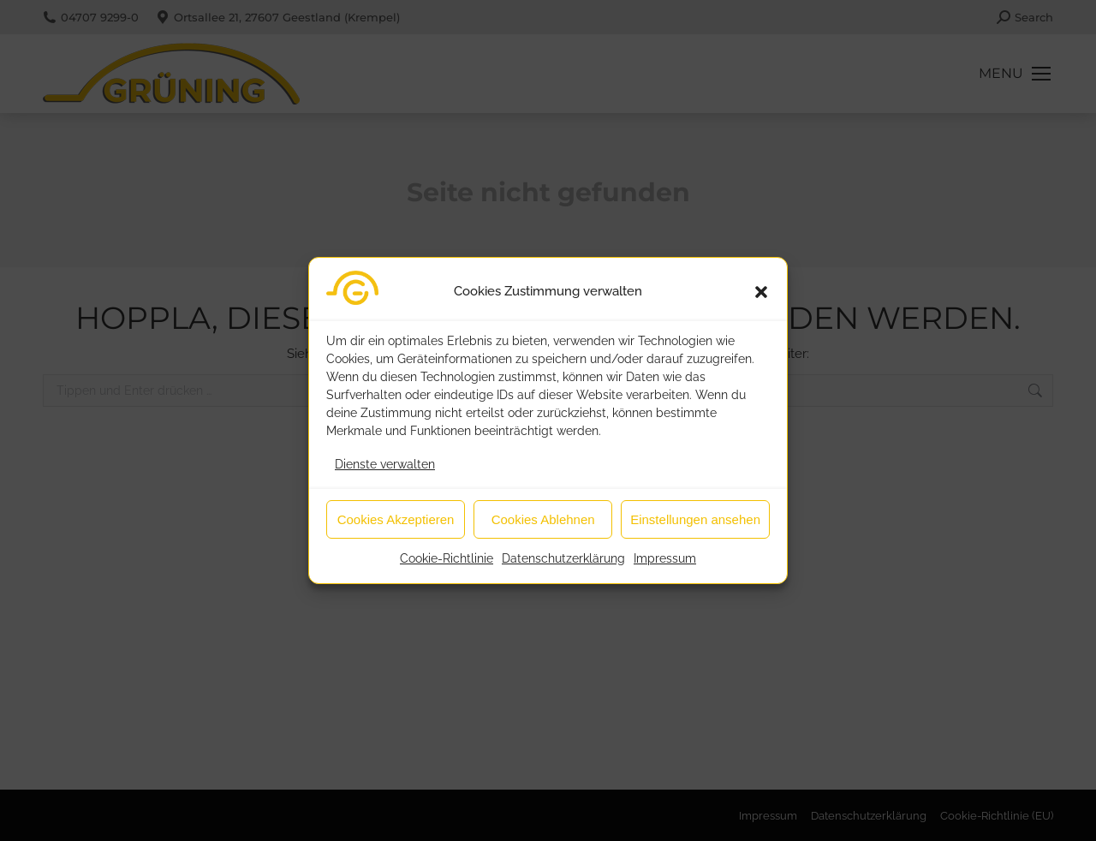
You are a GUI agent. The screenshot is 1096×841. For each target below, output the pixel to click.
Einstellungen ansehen (695, 521)
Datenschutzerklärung (563, 561)
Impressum (665, 561)
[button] (761, 293)
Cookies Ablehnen (543, 521)
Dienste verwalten (385, 467)
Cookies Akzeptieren (396, 521)
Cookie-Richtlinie (446, 561)
